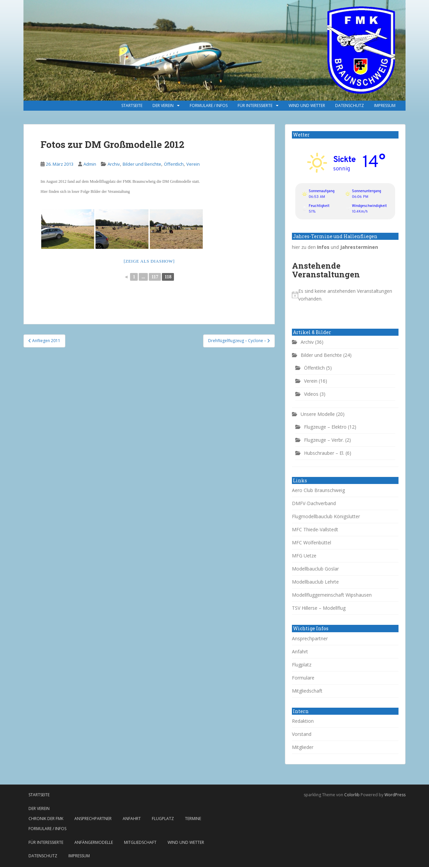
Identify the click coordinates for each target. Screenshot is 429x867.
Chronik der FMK (45, 818)
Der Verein (163, 105)
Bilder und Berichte (142, 164)
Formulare (303, 677)
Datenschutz (349, 105)
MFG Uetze (304, 555)
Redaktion (303, 721)
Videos (311, 394)
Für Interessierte (255, 105)
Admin (89, 164)
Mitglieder (302, 747)
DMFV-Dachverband (314, 503)
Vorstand (301, 734)
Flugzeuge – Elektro (325, 427)
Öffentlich (174, 164)
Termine (193, 818)
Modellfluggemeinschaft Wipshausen (332, 595)
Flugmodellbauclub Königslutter (326, 516)
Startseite (131, 105)
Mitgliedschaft (307, 691)
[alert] (345, 295)
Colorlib (352, 795)
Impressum (384, 105)
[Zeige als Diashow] (149, 261)
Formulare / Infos (209, 105)
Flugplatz (301, 664)
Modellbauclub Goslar (315, 568)
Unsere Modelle (318, 414)
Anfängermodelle (93, 842)
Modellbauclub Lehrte (315, 582)
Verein (193, 164)
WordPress (395, 795)
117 (154, 276)
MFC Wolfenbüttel (311, 542)
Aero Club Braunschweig (318, 490)
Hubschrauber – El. (324, 453)
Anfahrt (300, 651)
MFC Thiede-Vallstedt (315, 529)
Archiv (114, 164)
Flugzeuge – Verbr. (324, 440)
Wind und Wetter (307, 105)
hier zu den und (335, 247)
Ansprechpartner (310, 638)
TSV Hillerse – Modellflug (319, 608)
